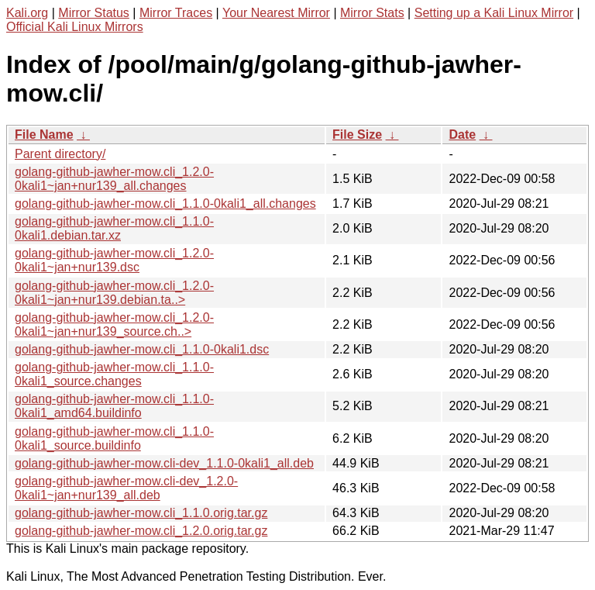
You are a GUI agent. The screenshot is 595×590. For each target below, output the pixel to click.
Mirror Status (93, 12)
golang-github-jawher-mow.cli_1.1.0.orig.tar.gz (141, 512)
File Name (44, 134)
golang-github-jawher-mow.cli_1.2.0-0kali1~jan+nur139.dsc (114, 260)
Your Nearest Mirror (276, 12)
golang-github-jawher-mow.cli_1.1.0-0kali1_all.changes (165, 203)
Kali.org (27, 12)
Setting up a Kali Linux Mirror (493, 12)
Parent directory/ (60, 153)
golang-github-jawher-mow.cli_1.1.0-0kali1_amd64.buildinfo (114, 405)
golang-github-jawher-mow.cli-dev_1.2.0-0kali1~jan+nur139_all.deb (126, 488)
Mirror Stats (372, 12)
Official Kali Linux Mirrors (74, 26)
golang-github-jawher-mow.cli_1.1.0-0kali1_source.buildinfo (114, 438)
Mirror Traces (175, 12)
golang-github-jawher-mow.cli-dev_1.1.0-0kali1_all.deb (164, 463)
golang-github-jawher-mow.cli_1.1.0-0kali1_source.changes (114, 374)
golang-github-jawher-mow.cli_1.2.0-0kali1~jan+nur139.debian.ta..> (114, 292)
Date (462, 134)
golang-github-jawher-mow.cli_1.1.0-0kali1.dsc (142, 349)
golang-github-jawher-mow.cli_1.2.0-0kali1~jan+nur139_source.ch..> (114, 324)
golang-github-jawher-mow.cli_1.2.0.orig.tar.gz (141, 530)
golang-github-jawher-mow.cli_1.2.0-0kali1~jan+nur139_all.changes (114, 178)
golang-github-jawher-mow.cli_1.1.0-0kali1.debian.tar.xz (114, 228)
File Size (357, 134)
